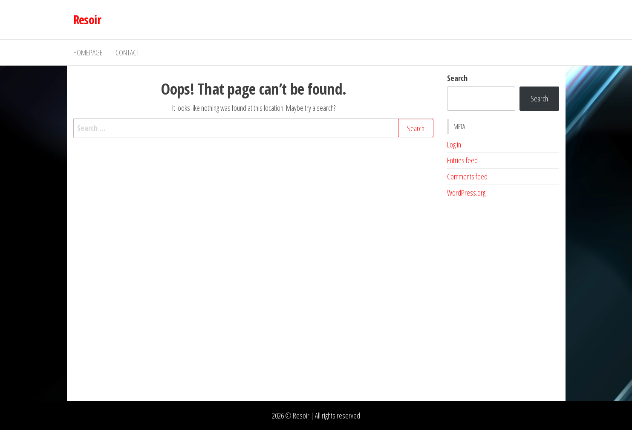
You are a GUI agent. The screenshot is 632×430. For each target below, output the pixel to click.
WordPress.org (466, 193)
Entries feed (462, 160)
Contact (127, 52)
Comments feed (467, 176)
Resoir (87, 20)
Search (457, 78)
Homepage (88, 52)
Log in (454, 144)
